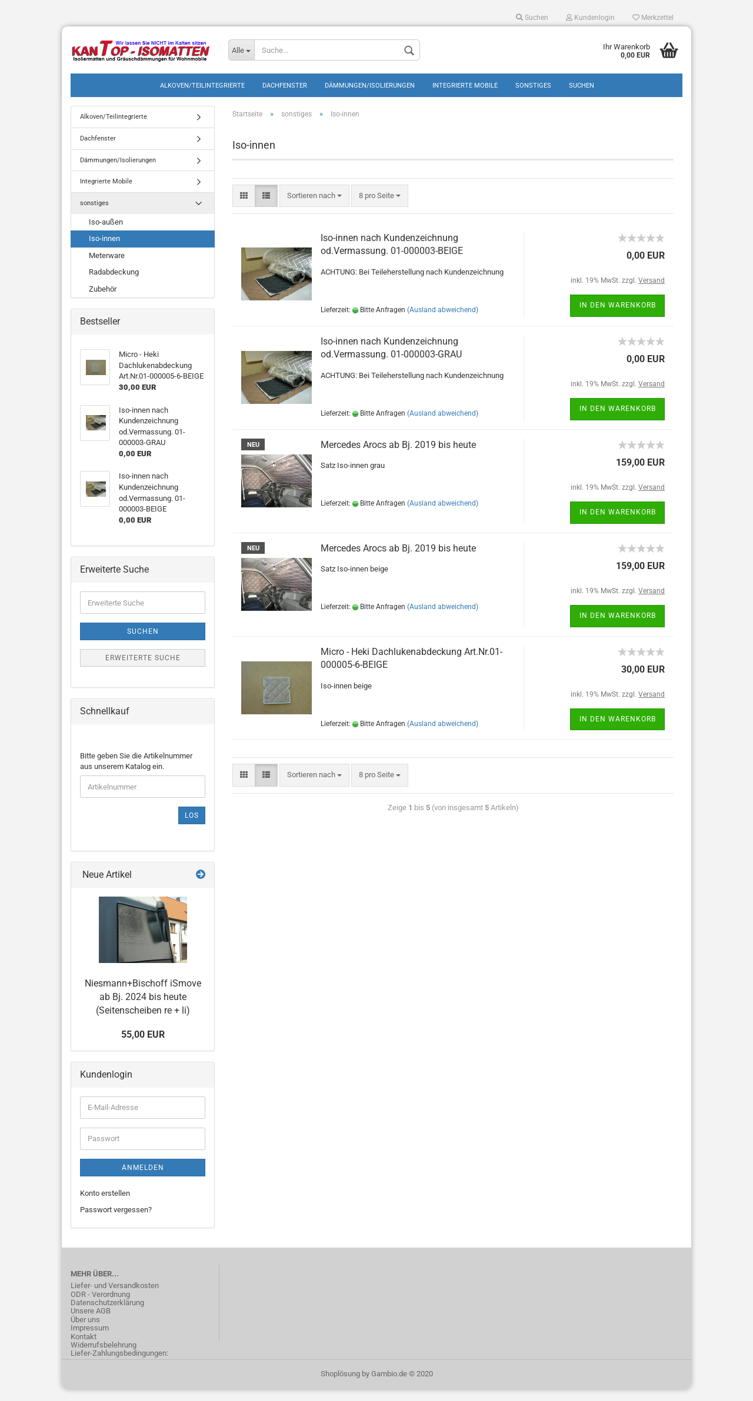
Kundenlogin (590, 18)
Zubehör (102, 300)
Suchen (532, 18)
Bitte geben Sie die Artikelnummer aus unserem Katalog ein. (136, 773)
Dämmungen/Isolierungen (370, 85)
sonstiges (533, 85)
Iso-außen (106, 233)
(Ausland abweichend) (442, 321)
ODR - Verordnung (100, 1306)
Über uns (85, 1332)
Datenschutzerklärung (107, 1315)
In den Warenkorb (617, 317)
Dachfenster (284, 85)
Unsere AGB (91, 1323)
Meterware (107, 267)
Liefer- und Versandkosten (115, 1297)
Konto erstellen (105, 1205)
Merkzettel (653, 18)
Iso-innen (104, 250)
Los (192, 827)
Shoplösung (340, 1385)
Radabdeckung (114, 283)
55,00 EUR (143, 1046)
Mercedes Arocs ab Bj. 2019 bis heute (398, 456)
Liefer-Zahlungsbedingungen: (119, 1365)
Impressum (90, 1340)
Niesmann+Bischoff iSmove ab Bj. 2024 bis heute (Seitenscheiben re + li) (143, 1008)
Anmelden (143, 1179)
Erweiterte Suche (143, 670)
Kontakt (83, 1348)
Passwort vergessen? (116, 1221)
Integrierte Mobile (465, 85)
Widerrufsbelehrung (103, 1357)
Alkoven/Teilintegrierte (202, 85)
